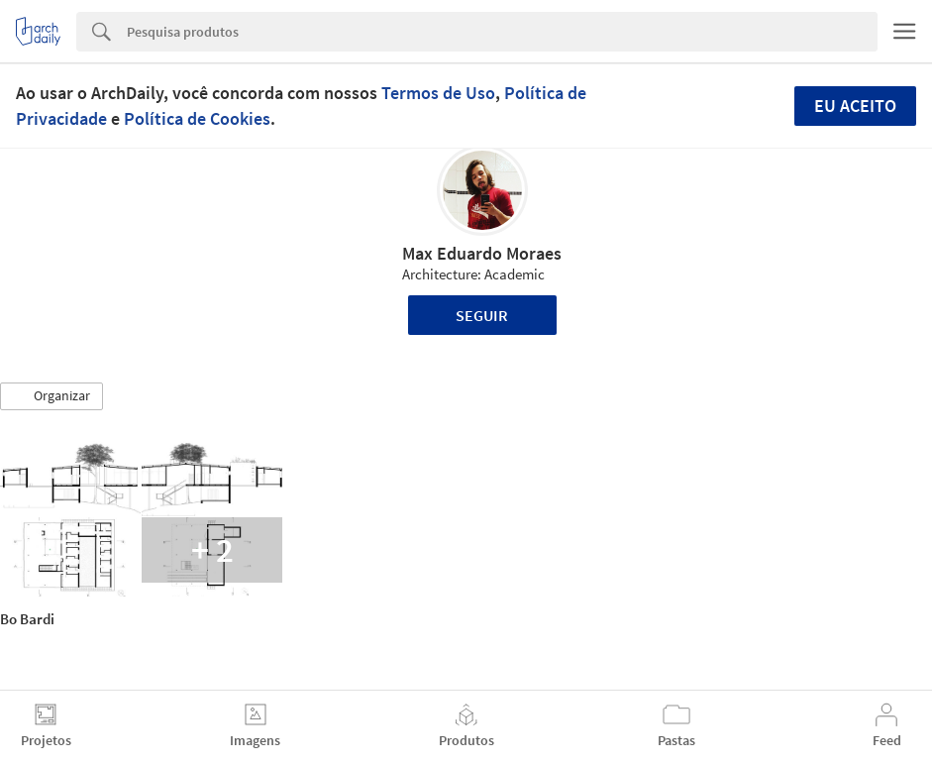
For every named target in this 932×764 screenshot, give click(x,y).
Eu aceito (855, 105)
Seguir (482, 315)
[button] (51, 396)
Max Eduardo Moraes (482, 253)
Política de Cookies (197, 118)
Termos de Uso (438, 92)
